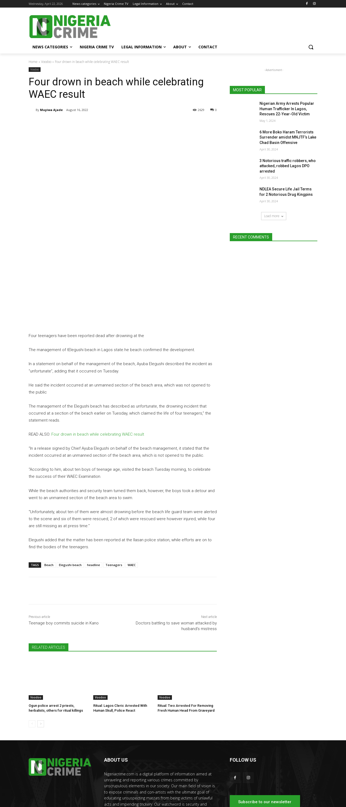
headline (93, 514)
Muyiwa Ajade (51, 110)
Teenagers (113, 514)
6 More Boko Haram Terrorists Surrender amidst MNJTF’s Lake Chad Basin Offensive (288, 137)
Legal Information (277, 793)
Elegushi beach (70, 514)
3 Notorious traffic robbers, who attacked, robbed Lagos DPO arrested (288, 166)
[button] (310, 47)
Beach (49, 514)
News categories (219, 793)
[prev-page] (32, 673)
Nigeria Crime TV (247, 793)
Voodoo (46, 61)
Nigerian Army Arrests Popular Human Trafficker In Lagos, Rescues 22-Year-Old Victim (287, 108)
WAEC (132, 514)
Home (33, 61)
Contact (312, 793)
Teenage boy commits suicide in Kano (64, 572)
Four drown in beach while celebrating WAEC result (97, 383)
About (298, 793)
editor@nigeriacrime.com (147, 771)
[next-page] (40, 673)
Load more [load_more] (273, 216)
